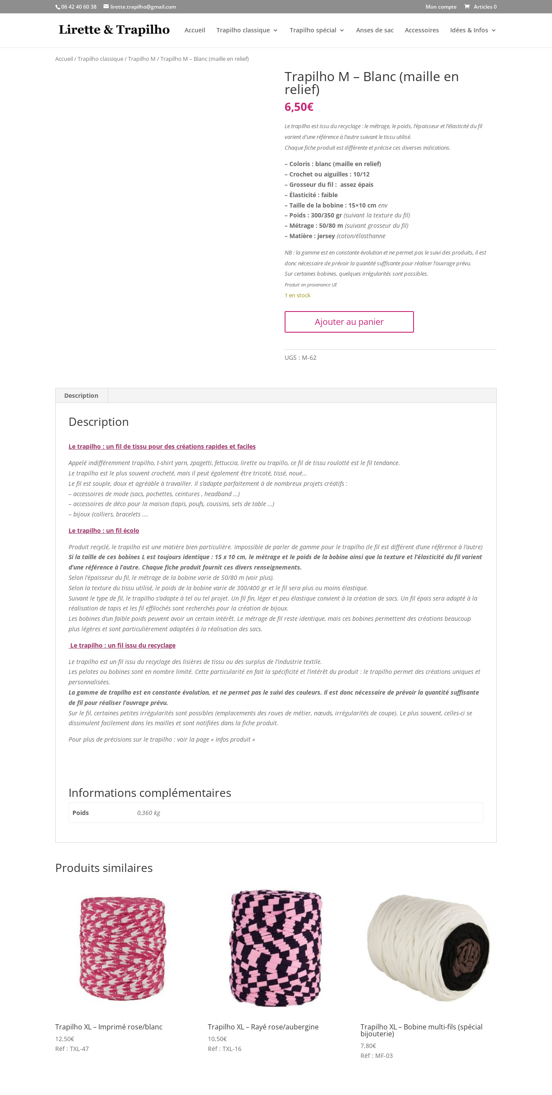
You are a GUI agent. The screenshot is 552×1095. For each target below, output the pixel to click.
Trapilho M (142, 59)
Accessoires (422, 30)
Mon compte (441, 7)
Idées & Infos (469, 30)
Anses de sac (375, 30)
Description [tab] (81, 395)
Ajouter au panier (349, 321)
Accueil (195, 30)
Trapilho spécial (313, 30)
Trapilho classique (243, 30)
